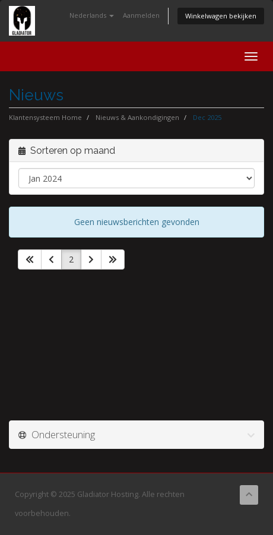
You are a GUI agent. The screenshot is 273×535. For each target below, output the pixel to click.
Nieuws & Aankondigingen (137, 117)
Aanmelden (141, 15)
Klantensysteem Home (45, 117)
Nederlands (91, 15)
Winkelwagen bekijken (220, 15)
